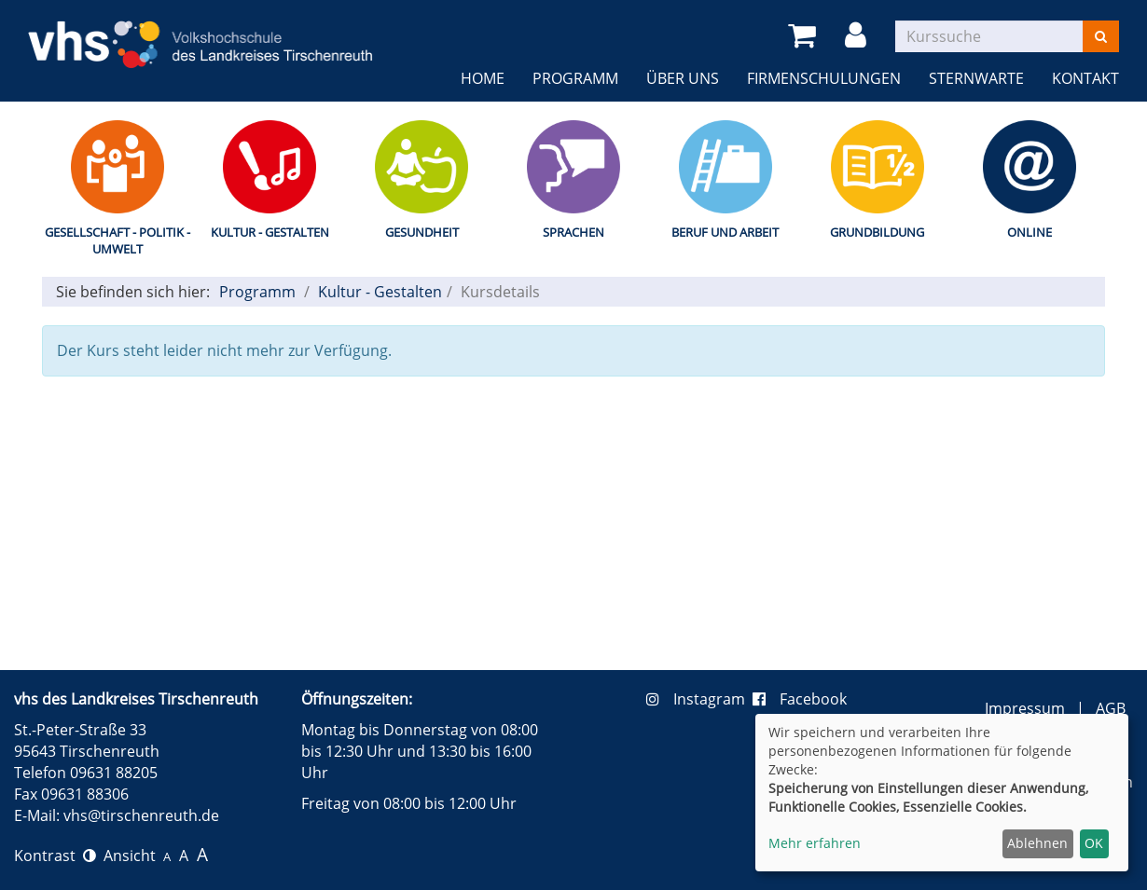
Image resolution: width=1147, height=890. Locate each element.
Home (482, 78)
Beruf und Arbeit (725, 232)
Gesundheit (422, 232)
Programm (575, 78)
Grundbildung (877, 232)
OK (1094, 843)
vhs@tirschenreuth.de (141, 815)
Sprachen (573, 232)
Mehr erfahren (814, 843)
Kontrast (55, 855)
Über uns (682, 78)
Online (1029, 232)
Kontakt (1085, 78)
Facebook (800, 699)
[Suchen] (1101, 36)
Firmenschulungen (824, 78)
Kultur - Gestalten (270, 232)
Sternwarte (976, 78)
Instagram (699, 699)
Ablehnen (1037, 843)
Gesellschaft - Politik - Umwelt (117, 241)
